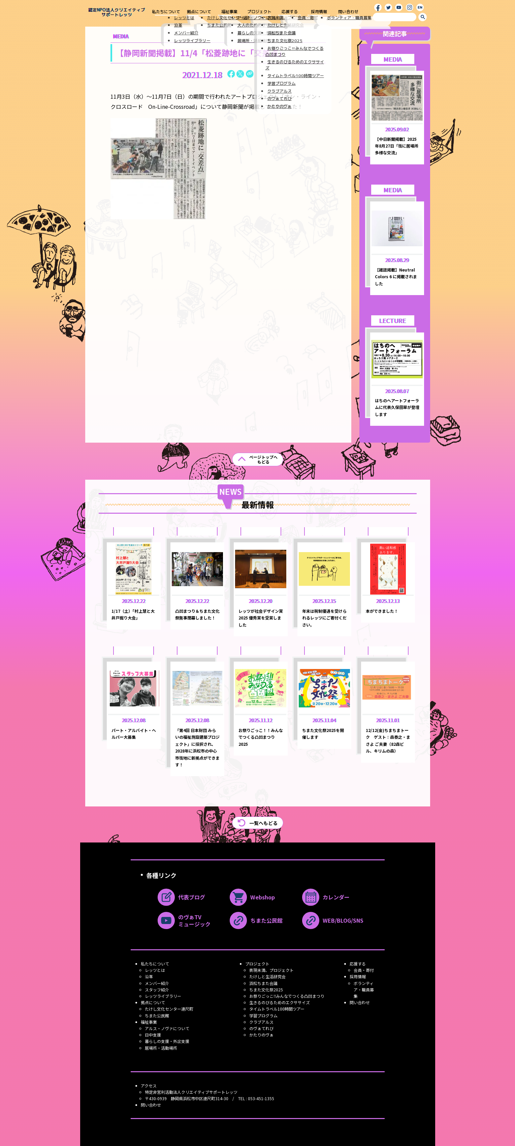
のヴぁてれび (261, 1028)
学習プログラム (263, 1015)
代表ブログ (181, 897)
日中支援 (153, 1035)
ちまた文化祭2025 (266, 989)
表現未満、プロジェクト (271, 970)
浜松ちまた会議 (263, 983)
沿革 (149, 976)
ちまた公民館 (256, 920)
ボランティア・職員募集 (364, 989)
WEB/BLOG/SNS (332, 920)
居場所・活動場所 (161, 1048)
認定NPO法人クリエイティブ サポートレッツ (116, 12)
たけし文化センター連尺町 (169, 1009)
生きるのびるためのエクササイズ (279, 1002)
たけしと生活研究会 (267, 976)
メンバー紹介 (157, 983)
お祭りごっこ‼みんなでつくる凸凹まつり (286, 996)
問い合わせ (348, 11)
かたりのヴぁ (261, 1035)
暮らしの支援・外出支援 (167, 1041)
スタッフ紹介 (157, 989)
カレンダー (326, 897)
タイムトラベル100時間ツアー (276, 1009)
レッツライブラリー (163, 996)
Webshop (252, 897)
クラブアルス (261, 1022)
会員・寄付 (364, 970)
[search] (394, 17)
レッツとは (155, 970)
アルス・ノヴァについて (167, 1028)
